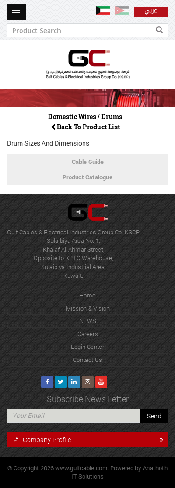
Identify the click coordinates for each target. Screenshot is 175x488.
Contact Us (87, 359)
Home (87, 295)
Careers (87, 334)
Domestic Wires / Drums (85, 116)
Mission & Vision (88, 308)
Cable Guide (88, 161)
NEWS (87, 321)
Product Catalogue (87, 177)
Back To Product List (85, 126)
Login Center (87, 346)
